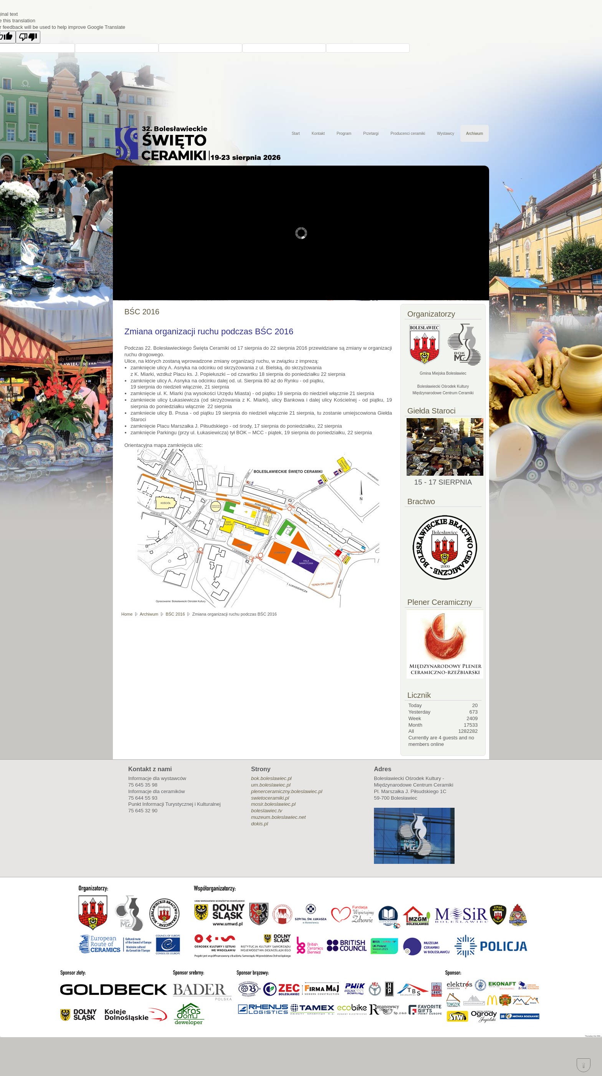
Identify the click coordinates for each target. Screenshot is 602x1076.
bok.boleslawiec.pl (271, 778)
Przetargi (371, 133)
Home (126, 614)
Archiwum (474, 133)
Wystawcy (445, 133)
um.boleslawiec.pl (271, 785)
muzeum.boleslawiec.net (278, 817)
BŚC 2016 (175, 614)
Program (344, 133)
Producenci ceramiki (407, 133)
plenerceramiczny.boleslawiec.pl (286, 791)
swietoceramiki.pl (270, 798)
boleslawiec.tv (266, 811)
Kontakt (318, 133)
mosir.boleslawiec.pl (273, 804)
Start (296, 133)
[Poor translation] (28, 37)
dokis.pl (259, 824)
